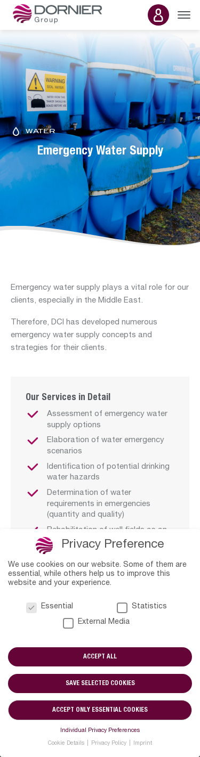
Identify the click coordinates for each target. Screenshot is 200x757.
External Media (96, 622)
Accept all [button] (100, 657)
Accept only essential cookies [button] (100, 710)
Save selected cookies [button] (100, 683)
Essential (49, 607)
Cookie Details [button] (67, 743)
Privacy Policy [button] (109, 743)
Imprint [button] (142, 743)
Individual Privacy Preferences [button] (100, 731)
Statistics (142, 607)
